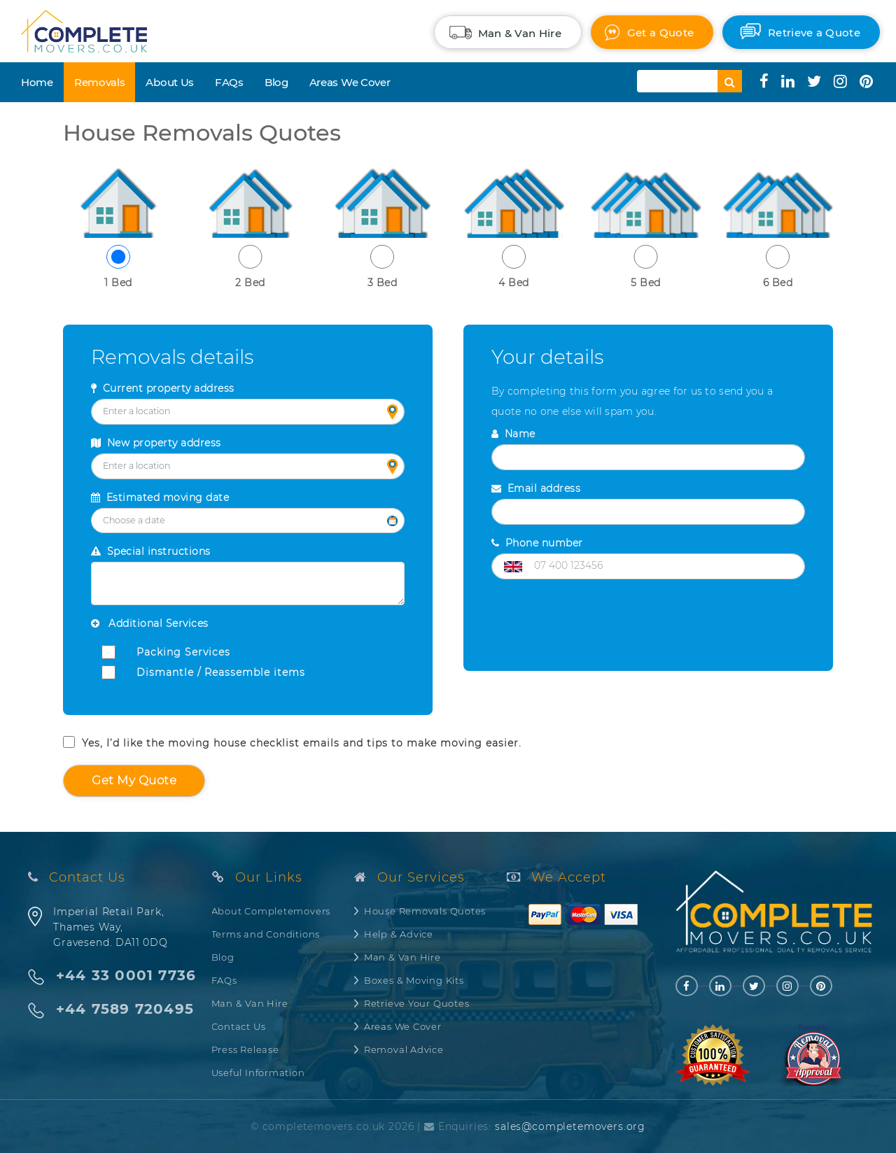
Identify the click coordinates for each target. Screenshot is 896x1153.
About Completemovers (271, 911)
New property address (156, 443)
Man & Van (519, 33)
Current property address (162, 388)
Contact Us (238, 1026)
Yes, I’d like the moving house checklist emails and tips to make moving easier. (292, 742)
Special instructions (151, 551)
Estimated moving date (160, 497)
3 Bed (382, 267)
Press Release (245, 1049)
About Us (170, 82)
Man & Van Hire (249, 1003)
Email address (535, 488)
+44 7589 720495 (125, 1009)
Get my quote (134, 780)
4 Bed (513, 267)
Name (513, 433)
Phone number (537, 543)
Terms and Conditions (266, 934)
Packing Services (183, 652)
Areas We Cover (350, 82)
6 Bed (777, 267)
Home (37, 82)
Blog (276, 82)
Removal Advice (404, 1049)
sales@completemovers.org (570, 1126)
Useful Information (258, 1072)
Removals (99, 82)
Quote (660, 32)
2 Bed (250, 267)
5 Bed (645, 267)
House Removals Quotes (425, 911)
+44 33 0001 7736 (126, 976)
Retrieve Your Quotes (417, 1003)
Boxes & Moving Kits (414, 980)
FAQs (229, 82)
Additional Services (150, 623)
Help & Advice (398, 934)
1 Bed (118, 267)
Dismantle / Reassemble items (220, 672)
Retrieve (814, 32)
